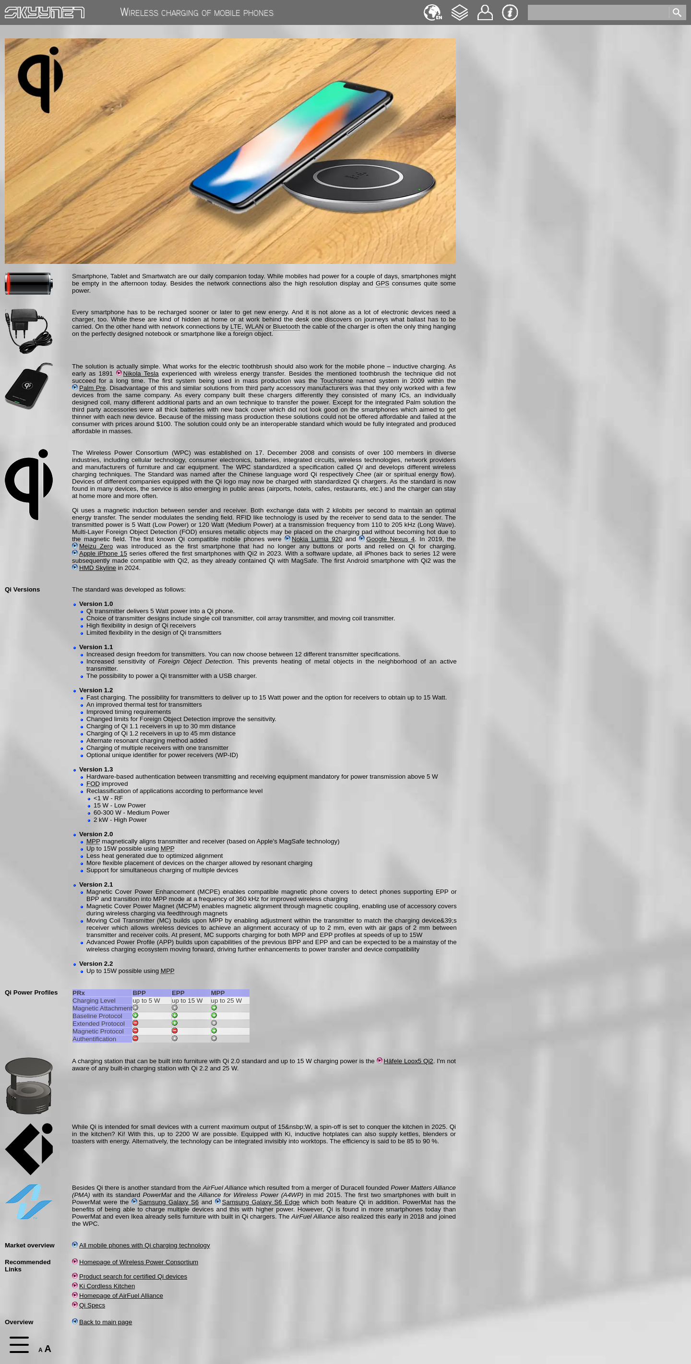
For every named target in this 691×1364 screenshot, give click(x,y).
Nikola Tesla (137, 373)
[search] (597, 12)
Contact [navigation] (485, 8)
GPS (382, 283)
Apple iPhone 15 (99, 553)
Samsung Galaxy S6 (165, 1202)
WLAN (254, 326)
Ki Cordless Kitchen (103, 1286)
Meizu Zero (92, 546)
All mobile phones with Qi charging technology (141, 1245)
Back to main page (102, 1322)
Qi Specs (88, 1305)
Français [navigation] (433, 8)
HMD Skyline (94, 567)
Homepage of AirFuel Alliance (117, 1295)
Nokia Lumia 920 (313, 539)
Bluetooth (286, 326)
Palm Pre (89, 387)
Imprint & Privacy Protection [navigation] (510, 12)
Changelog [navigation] (460, 8)
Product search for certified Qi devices (129, 1276)
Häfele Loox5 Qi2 (405, 1061)
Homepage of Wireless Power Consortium (135, 1262)
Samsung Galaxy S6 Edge (257, 1202)
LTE (235, 326)
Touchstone (337, 380)
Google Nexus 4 (387, 539)
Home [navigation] (13, 10)
